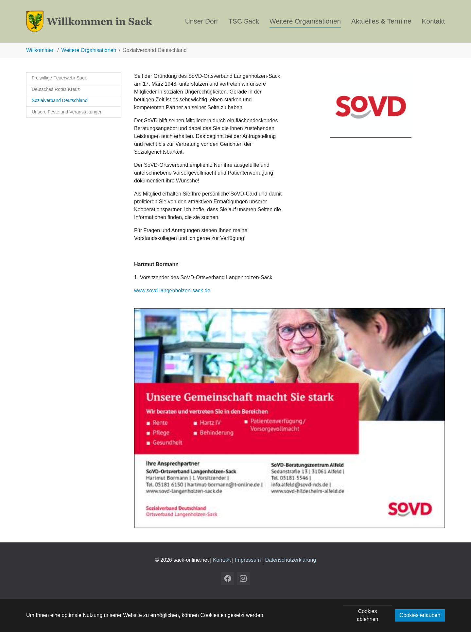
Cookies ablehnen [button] (367, 615)
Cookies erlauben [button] (420, 615)
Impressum (248, 560)
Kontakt (222, 560)
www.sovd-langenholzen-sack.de (172, 290)
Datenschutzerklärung (290, 560)
